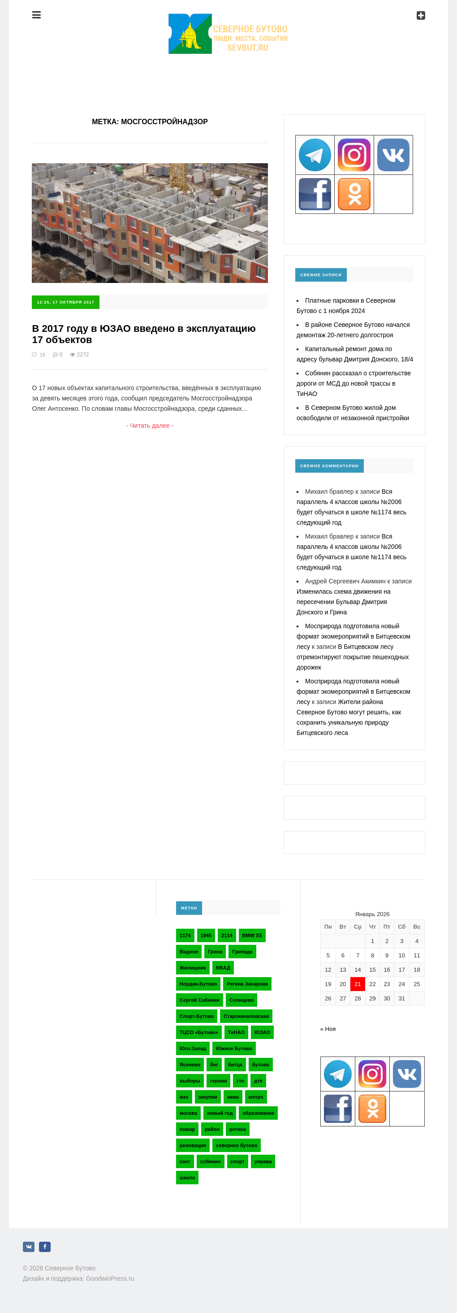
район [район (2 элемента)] (212, 1129)
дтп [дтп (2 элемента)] (258, 1080)
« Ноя (328, 1029)
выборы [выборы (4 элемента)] (190, 1080)
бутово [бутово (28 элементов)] (260, 1064)
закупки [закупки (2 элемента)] (207, 1097)
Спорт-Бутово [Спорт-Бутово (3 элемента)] (197, 1016)
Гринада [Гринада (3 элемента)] (242, 951)
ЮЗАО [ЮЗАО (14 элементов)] (262, 1032)
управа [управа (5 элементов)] (263, 1161)
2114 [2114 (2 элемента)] (226, 935)
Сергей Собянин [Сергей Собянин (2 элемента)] (200, 1000)
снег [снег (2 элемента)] (185, 1161)
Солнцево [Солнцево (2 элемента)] (241, 1000)
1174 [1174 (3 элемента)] (185, 935)
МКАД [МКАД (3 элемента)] (223, 967)
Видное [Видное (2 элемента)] (189, 951)
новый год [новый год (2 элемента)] (220, 1113)
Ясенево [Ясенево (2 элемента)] (190, 1064)
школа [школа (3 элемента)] (187, 1177)
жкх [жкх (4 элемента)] (184, 1097)
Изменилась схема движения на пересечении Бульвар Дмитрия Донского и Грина (344, 602)
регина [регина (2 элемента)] (237, 1129)
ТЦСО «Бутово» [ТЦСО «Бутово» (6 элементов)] (199, 1032)
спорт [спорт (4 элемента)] (238, 1161)
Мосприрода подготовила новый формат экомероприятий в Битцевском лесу (353, 636)
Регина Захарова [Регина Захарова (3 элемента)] (247, 984)
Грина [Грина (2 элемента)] (215, 951)
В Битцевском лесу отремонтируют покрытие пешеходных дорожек (353, 657)
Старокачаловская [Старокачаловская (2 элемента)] (246, 1016)
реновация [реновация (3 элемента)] (193, 1145)
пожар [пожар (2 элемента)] (187, 1129)
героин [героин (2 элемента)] (218, 1080)
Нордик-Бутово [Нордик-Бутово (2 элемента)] (198, 984)
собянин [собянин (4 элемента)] (210, 1161)
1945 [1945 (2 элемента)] (206, 935)
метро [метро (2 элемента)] (256, 1097)
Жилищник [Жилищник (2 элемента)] (193, 967)
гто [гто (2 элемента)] (240, 1080)
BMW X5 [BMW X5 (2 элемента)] (252, 935)
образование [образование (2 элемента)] (258, 1113)
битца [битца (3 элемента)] (235, 1064)
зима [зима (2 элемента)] (233, 1097)
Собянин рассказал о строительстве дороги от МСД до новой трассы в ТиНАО (354, 383)
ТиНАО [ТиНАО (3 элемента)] (236, 1032)
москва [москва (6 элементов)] (188, 1113)
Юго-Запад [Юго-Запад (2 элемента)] (193, 1048)
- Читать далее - (149, 425)
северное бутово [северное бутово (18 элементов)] (236, 1145)
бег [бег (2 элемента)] (214, 1064)
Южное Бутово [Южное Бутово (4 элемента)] (234, 1048)
